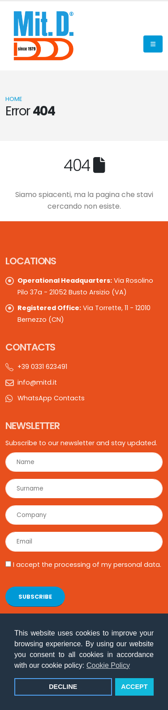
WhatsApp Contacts (51, 398)
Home (13, 99)
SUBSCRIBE (35, 596)
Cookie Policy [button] (108, 665)
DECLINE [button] (63, 686)
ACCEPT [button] (134, 686)
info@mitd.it (37, 382)
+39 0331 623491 (42, 366)
